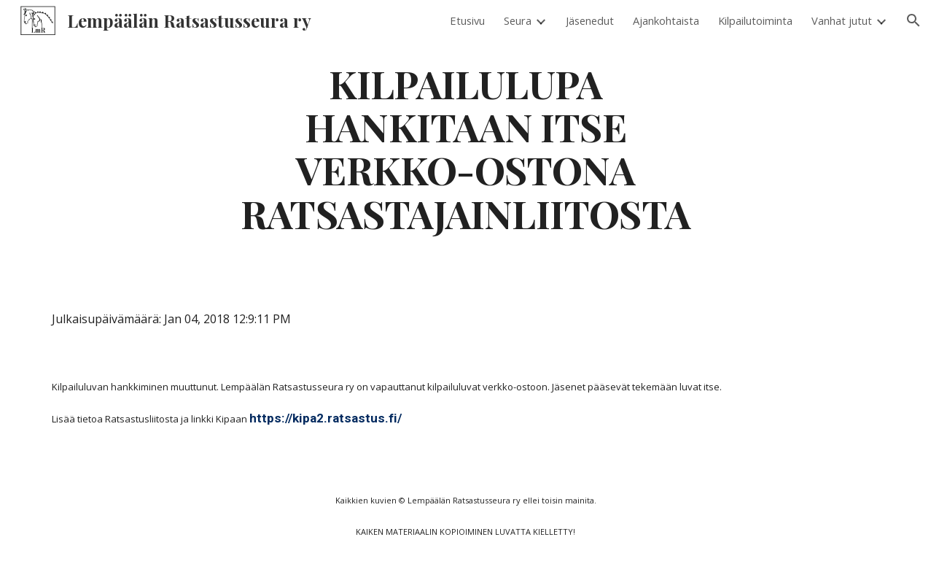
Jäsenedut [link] (590, 20)
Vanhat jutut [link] (841, 20)
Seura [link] (517, 20)
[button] (913, 20)
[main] (466, 147)
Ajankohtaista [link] (666, 20)
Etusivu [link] (467, 20)
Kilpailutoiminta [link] (755, 20)
